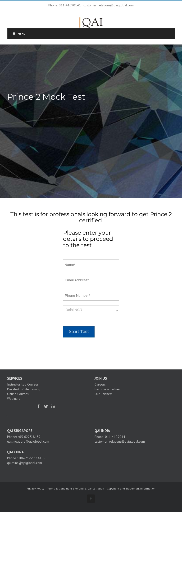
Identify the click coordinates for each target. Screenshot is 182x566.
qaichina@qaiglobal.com (24, 463)
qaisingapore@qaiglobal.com (28, 441)
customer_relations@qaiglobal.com (120, 441)
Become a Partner (107, 389)
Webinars (13, 398)
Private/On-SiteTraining (23, 389)
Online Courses (18, 394)
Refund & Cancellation (89, 488)
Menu (18, 33)
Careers (100, 384)
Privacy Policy (35, 488)
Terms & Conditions (60, 488)
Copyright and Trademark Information (131, 488)
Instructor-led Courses (23, 384)
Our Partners (104, 394)
